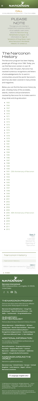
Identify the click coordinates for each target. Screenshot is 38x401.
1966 (8, 105)
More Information (8, 346)
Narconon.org (7, 365)
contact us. (23, 43)
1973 (8, 122)
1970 (8, 114)
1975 (8, 127)
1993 (8, 177)
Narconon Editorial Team (12, 334)
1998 (8, 191)
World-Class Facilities (19, 327)
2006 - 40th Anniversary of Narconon (20, 213)
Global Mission (20, 325)
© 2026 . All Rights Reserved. (15, 383)
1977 (8, 133)
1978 (8, 136)
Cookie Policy (14, 385)
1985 (8, 155)
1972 (8, 119)
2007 (8, 215)
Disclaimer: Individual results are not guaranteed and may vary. (16, 387)
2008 (8, 218)
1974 (8, 125)
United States (18, 365)
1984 (8, 152)
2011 (8, 226)
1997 (8, 188)
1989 (8, 166)
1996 (8, 185)
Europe (27, 365)
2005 (8, 210)
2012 (8, 229)
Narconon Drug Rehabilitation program (18, 33)
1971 (8, 116)
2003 (8, 204)
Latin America (14, 367)
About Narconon (7, 325)
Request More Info (16, 348)
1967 (8, 108)
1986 (8, 158)
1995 (8, 182)
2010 (8, 224)
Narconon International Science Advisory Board (18, 329)
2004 (8, 207)
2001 (8, 199)
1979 (8, 138)
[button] (19, 377)
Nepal (23, 367)
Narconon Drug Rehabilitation (12, 309)
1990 (8, 169)
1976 (8, 130)
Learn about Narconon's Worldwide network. (19, 41)
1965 (8, 102)
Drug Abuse (21, 39)
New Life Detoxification (20, 311)
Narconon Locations (9, 369)
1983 (8, 149)
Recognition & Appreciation (11, 332)
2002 (8, 202)
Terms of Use (23, 385)
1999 (8, 193)
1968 (8, 111)
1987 (8, 160)
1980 (8, 141)
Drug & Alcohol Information (18, 353)
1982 (8, 147)
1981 (8, 144)
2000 (8, 196)
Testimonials (11, 313)
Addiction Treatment (17, 351)
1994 (8, 180)
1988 (8, 163)
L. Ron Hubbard (27, 334)
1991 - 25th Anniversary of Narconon (20, 171)
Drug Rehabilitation (24, 313)
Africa (28, 367)
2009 (8, 221)
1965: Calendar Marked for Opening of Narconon (30, 239)
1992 (8, 174)
